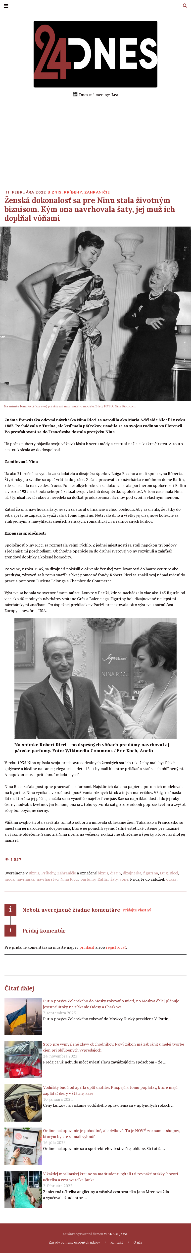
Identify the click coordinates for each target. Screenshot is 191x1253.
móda (9, 879)
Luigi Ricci (169, 873)
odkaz (171, 879)
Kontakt (116, 1242)
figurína (150, 873)
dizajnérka (132, 873)
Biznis (54, 192)
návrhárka (25, 879)
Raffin (102, 879)
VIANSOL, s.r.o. (116, 1234)
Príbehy (73, 192)
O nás (138, 1242)
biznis (103, 873)
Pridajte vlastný (137, 910)
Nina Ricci (69, 879)
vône (124, 879)
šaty (114, 879)
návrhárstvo (47, 879)
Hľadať (183, 5)
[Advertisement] (95, 135)
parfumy (88, 879)
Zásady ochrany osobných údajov (74, 1242)
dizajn (115, 873)
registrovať (116, 947)
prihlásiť (86, 947)
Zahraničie (97, 192)
